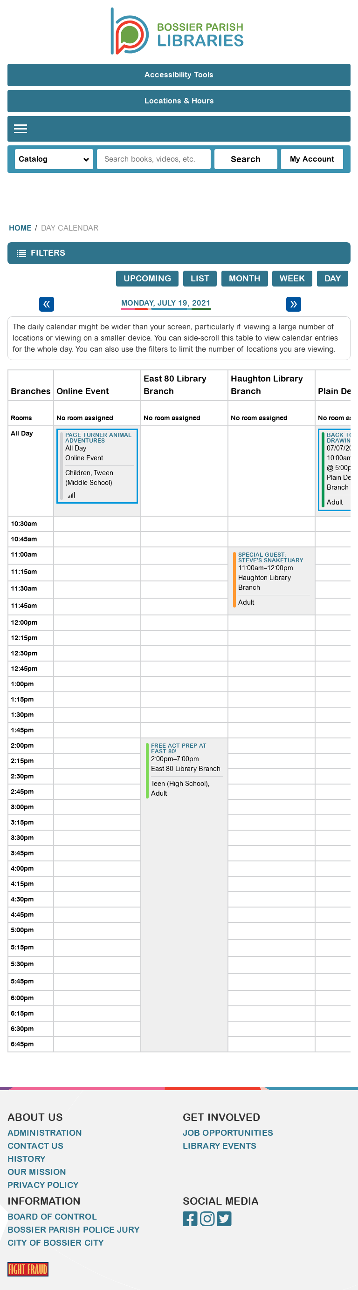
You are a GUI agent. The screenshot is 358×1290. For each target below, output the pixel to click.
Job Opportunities (228, 1114)
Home (20, 209)
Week (292, 260)
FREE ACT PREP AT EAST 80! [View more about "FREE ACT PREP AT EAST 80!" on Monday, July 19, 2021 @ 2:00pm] (179, 730)
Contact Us (35, 1127)
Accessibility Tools (179, 74)
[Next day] (293, 285)
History (26, 1140)
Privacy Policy (42, 1166)
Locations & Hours (179, 100)
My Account (312, 159)
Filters (38, 237)
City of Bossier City (55, 1224)
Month (245, 260)
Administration (44, 1114)
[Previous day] (46, 285)
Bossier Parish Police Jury (73, 1211)
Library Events (219, 1127)
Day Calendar (69, 209)
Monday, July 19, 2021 (166, 284)
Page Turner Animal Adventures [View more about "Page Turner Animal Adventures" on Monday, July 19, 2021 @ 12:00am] (98, 419)
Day (332, 260)
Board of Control (52, 1198)
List (200, 260)
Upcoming (147, 260)
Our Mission (36, 1153)
